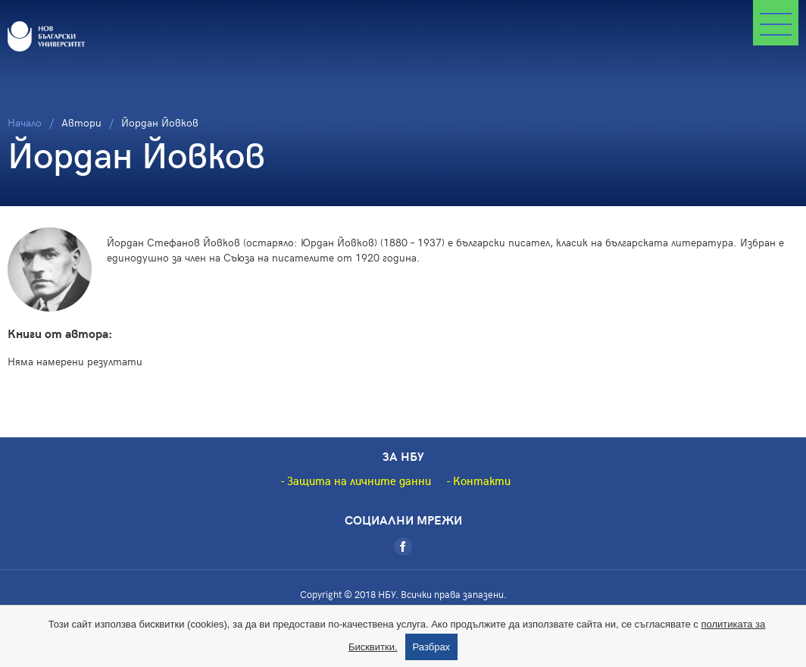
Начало (25, 122)
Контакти (482, 480)
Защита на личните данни (359, 480)
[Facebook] (403, 546)
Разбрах (432, 647)
